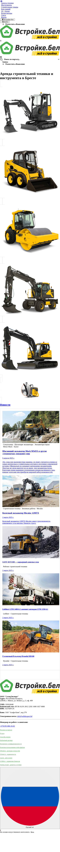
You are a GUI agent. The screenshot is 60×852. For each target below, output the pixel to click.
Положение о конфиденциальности (11, 744)
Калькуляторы (6, 13)
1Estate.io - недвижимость (8, 754)
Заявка (5, 62)
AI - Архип (5, 11)
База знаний (5, 9)
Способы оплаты (5, 737)
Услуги (2, 733)
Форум (3, 17)
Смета (3, 15)
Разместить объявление (13, 24)
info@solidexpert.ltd (24, 716)
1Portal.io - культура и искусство (10, 751)
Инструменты (6, 5)
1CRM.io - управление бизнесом (10, 761)
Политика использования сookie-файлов (12, 747)
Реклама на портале (6, 730)
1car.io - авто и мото (6, 758)
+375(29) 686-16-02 (7, 726)
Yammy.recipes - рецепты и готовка (10, 765)
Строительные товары (9, 7)
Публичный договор (6, 740)
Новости (5, 404)
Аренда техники (7, 3)
